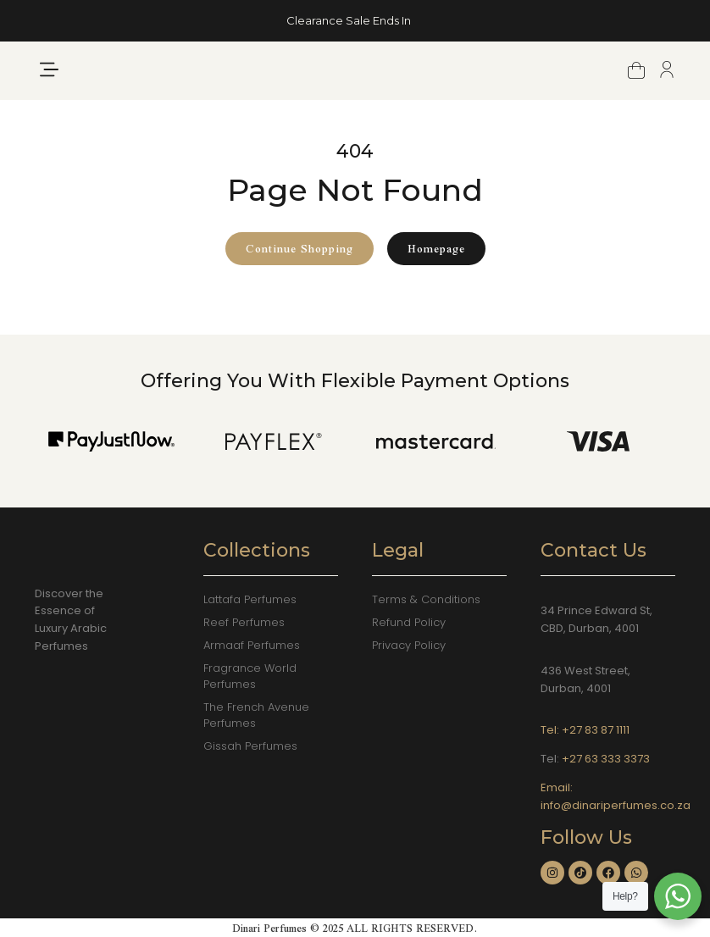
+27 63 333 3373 (606, 759)
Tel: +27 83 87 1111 (585, 730)
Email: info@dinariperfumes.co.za (616, 796)
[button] (49, 83)
